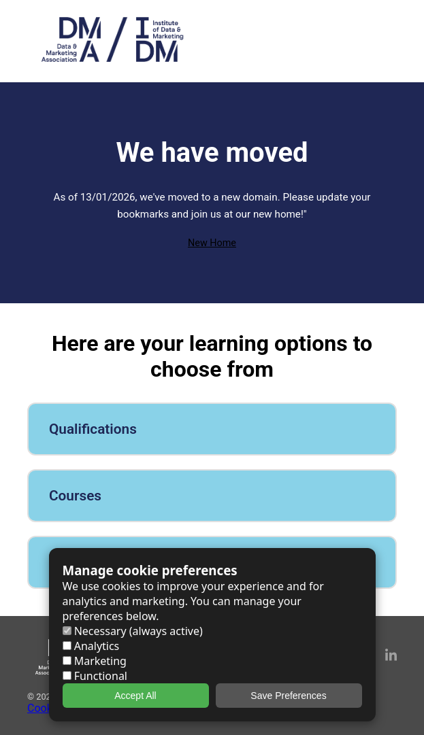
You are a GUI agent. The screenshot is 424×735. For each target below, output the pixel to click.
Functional (95, 675)
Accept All (135, 695)
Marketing (95, 660)
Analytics (91, 645)
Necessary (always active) (133, 630)
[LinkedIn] (391, 657)
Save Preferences (288, 695)
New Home (212, 243)
